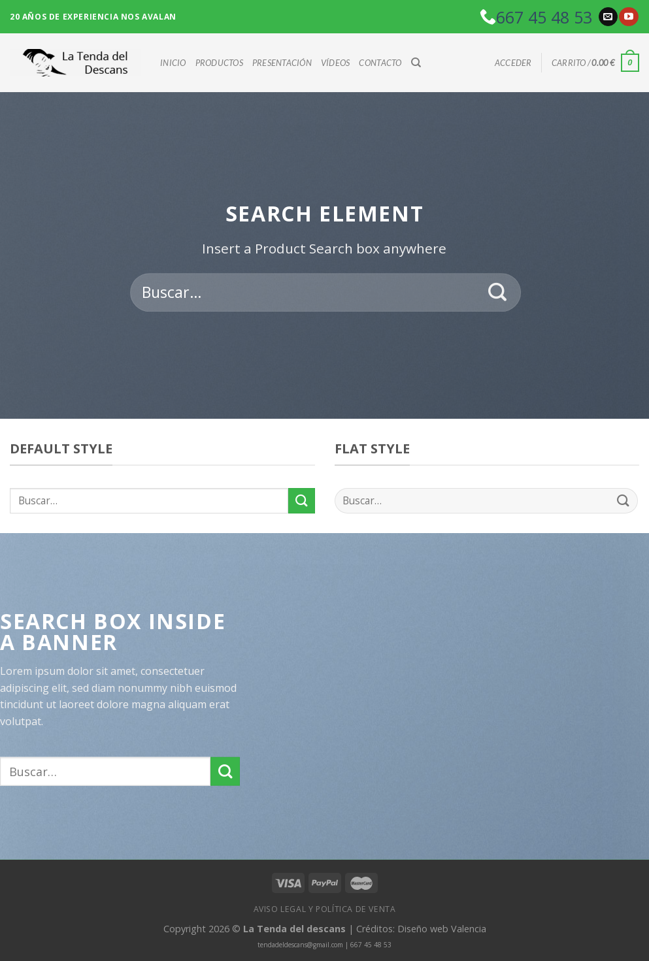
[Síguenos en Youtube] (628, 17)
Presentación (282, 62)
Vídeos (335, 62)
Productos (219, 62)
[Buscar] (416, 62)
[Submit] (497, 293)
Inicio (173, 62)
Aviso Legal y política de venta (325, 909)
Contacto (380, 62)
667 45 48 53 (544, 17)
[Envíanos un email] (608, 17)
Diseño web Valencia (441, 928)
